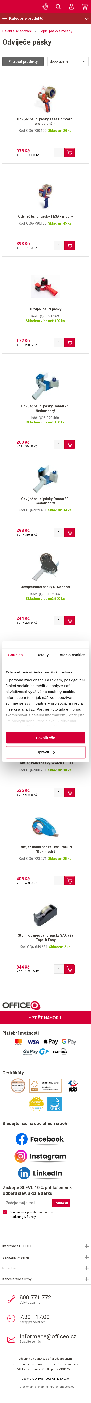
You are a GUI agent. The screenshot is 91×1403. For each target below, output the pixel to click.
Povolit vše (45, 738)
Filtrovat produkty (23, 62)
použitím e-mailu (38, 1212)
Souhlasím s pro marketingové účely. (32, 1215)
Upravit (45, 752)
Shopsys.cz (66, 1386)
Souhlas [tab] (15, 655)
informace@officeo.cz (48, 1336)
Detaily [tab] (43, 655)
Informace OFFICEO (17, 1246)
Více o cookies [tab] (72, 655)
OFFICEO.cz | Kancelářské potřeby (11, 6)
